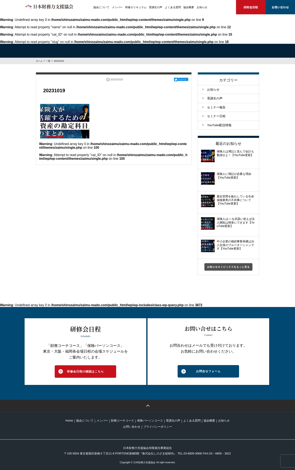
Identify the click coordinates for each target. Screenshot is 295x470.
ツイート (182, 79)
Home (69, 420)
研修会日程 (251, 7)
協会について (101, 7)
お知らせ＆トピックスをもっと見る (228, 266)
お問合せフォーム (208, 371)
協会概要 (188, 7)
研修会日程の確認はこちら (85, 371)
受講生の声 (155, 7)
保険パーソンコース (150, 420)
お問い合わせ (280, 7)
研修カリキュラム (135, 7)
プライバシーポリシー (157, 426)
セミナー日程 (216, 116)
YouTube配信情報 (219, 125)
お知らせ (202, 7)
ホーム (39, 61)
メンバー (117, 7)
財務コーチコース (122, 420)
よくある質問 (173, 7)
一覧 (48, 61)
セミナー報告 (216, 107)
